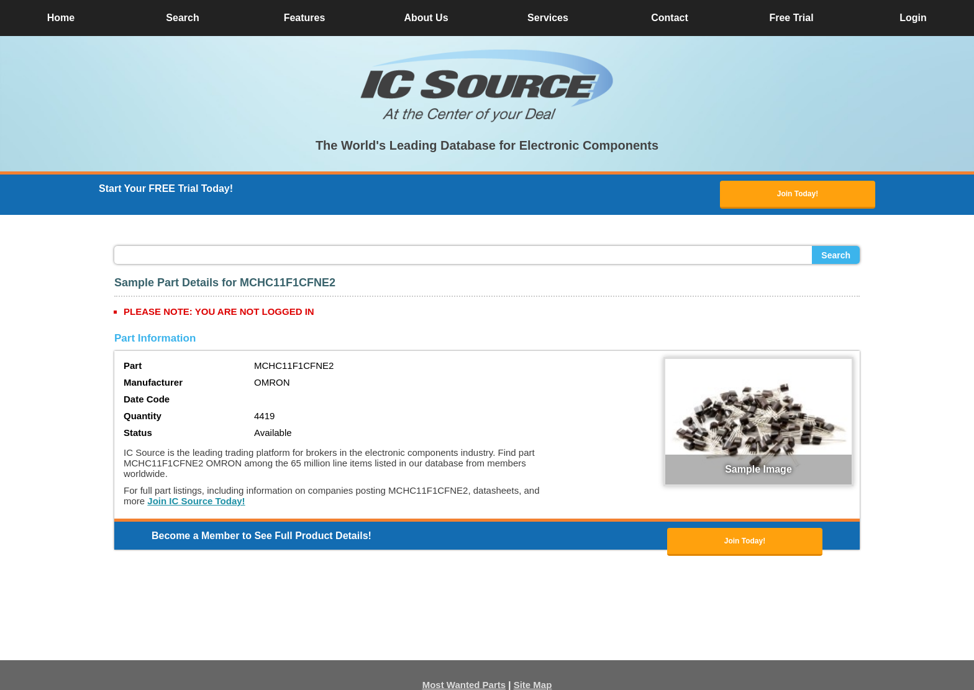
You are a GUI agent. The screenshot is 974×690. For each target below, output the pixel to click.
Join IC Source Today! (196, 501)
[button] (487, 85)
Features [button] (304, 17)
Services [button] (547, 17)
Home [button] (61, 17)
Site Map (533, 684)
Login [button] (913, 17)
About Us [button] (426, 17)
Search (835, 255)
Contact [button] (669, 17)
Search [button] (182, 17)
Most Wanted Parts (464, 684)
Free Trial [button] (791, 17)
